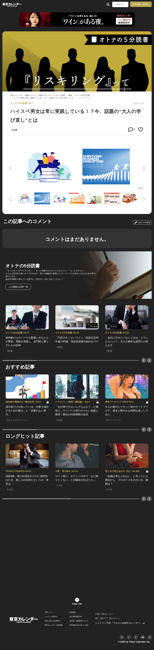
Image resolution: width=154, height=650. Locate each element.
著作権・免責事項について (78, 621)
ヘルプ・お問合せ (51, 616)
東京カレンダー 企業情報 (54, 625)
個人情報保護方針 (75, 616)
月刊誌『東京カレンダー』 (104, 614)
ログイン (120, 4)
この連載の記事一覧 (18, 287)
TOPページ (49, 612)
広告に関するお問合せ (52, 621)
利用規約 (72, 612)
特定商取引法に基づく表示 (78, 625)
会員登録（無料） (141, 4)
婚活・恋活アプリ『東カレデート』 (108, 618)
